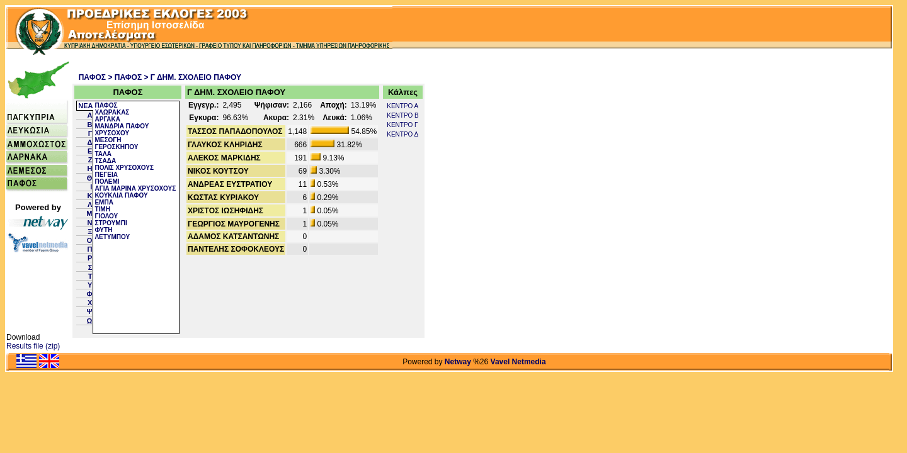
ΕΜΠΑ (103, 202)
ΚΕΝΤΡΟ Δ (402, 134)
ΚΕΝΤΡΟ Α (402, 106)
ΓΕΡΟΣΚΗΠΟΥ (116, 146)
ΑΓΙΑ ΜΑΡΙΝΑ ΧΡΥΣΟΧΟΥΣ (135, 188)
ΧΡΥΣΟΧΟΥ (111, 133)
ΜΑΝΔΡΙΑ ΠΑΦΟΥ (121, 126)
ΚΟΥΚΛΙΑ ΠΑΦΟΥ (120, 195)
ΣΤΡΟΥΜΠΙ (110, 223)
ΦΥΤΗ (103, 229)
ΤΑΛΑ (102, 153)
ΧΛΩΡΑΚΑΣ (111, 112)
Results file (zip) (33, 346)
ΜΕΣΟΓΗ (107, 140)
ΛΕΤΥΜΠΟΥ (112, 236)
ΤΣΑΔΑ (105, 160)
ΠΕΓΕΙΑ (106, 174)
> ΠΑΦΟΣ (125, 77)
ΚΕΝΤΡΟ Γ (402, 124)
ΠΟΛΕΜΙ (106, 181)
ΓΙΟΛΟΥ (106, 216)
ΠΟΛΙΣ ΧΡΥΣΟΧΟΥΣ (124, 167)
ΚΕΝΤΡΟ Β (403, 115)
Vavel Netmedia (518, 361)
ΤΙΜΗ (102, 209)
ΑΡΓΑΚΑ (107, 119)
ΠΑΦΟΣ (92, 77)
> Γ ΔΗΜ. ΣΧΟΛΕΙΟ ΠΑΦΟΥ (193, 77)
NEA (85, 105)
